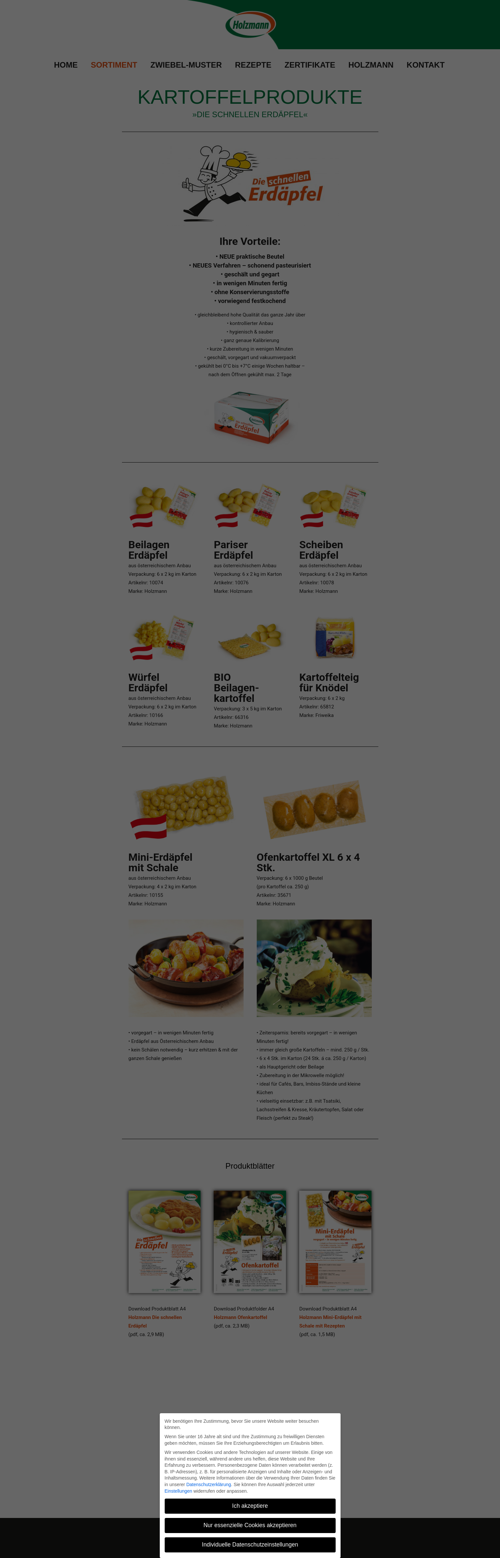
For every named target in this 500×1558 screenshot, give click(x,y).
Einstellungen (178, 1491)
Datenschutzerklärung (208, 1484)
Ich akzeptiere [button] (250, 1506)
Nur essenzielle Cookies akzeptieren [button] (250, 1525)
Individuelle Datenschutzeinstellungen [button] (250, 1544)
